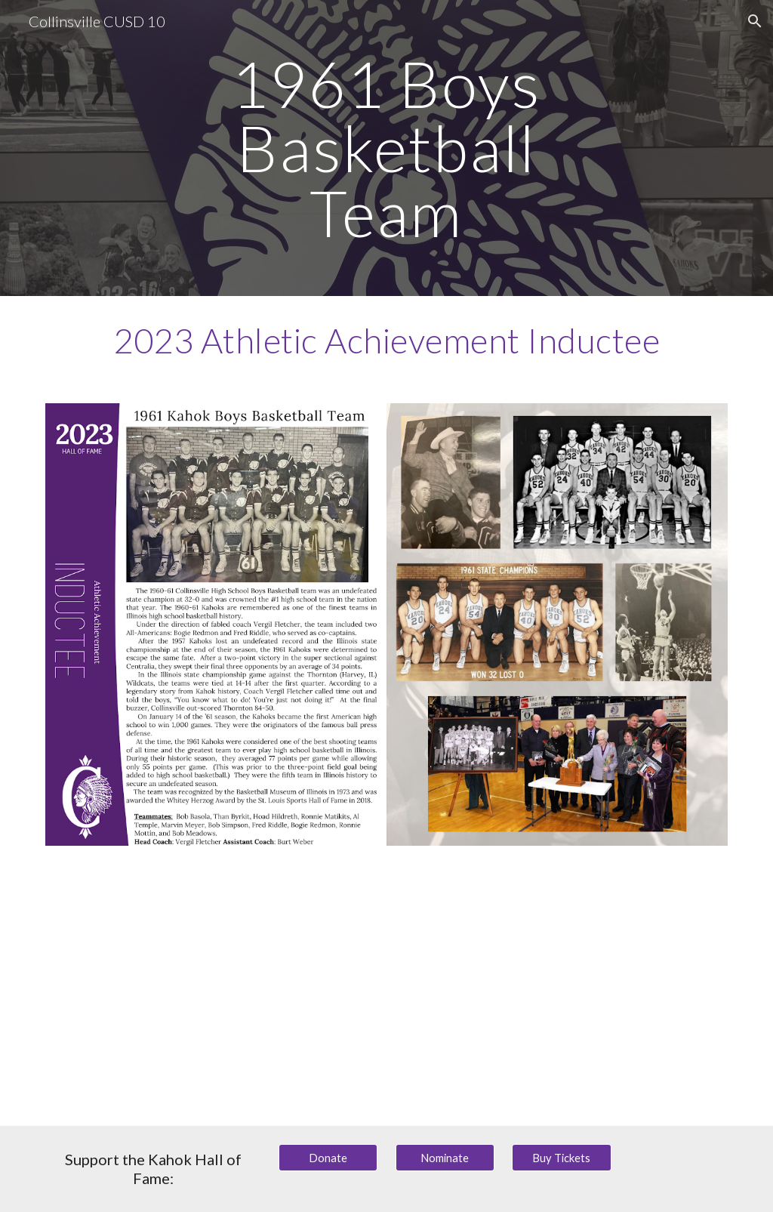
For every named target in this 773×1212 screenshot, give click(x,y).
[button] (755, 21)
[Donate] (328, 1157)
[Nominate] (445, 1157)
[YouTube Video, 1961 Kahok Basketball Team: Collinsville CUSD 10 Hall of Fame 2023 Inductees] (386, 995)
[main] (386, 148)
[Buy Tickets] (561, 1157)
